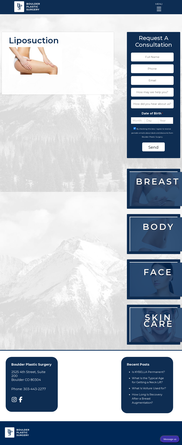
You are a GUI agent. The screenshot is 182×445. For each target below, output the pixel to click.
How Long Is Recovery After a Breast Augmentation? (147, 398)
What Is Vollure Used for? (149, 388)
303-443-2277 (34, 389)
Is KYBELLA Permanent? (148, 372)
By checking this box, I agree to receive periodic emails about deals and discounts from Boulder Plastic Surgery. (152, 133)
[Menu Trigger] (159, 7)
